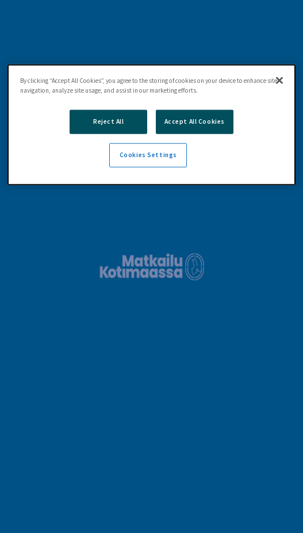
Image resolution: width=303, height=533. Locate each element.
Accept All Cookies (194, 121)
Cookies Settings (148, 155)
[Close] (279, 80)
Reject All (108, 121)
